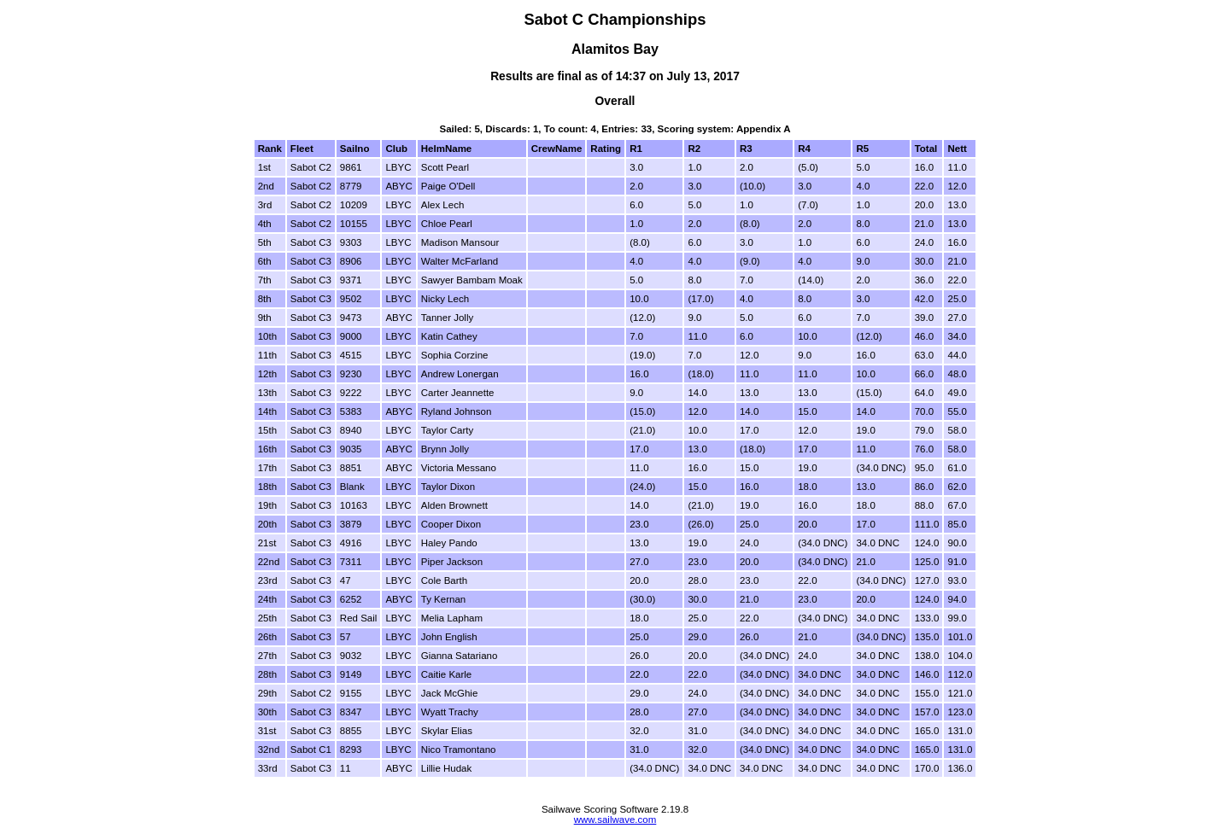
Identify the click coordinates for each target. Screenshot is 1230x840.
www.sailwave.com (615, 819)
